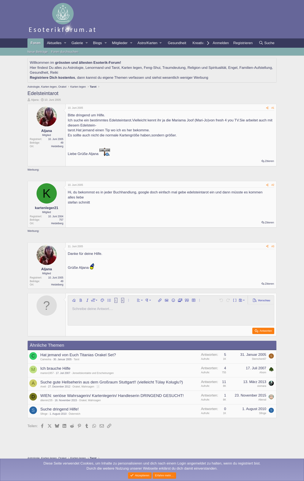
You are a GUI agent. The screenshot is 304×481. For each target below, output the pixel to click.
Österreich (74, 413)
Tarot (115, 68)
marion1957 (47, 373)
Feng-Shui (152, 68)
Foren (36, 43)
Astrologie (76, 68)
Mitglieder (120, 43)
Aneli (43, 386)
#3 (272, 246)
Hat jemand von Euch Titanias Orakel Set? (78, 355)
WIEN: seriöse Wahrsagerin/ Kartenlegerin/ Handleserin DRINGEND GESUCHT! (112, 395)
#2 (272, 184)
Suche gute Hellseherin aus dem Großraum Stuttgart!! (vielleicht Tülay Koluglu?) (111, 382)
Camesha (45, 359)
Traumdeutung (174, 68)
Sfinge (44, 413)
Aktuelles (54, 43)
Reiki (54, 73)
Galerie (77, 43)
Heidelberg (57, 146)
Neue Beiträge (37, 51)
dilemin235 (46, 400)
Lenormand (95, 68)
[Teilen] (267, 108)
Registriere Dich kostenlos (52, 78)
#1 (272, 107)
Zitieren (269, 161)
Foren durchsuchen (64, 51)
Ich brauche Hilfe (55, 368)
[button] (65, 43)
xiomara (261, 386)
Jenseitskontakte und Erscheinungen (93, 373)
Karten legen (131, 68)
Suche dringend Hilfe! (59, 409)
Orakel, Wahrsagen (83, 386)
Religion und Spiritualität (206, 68)
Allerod (262, 399)
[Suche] (266, 43)
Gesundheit (177, 43)
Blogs (97, 43)
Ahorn (262, 372)
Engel (232, 68)
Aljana (35, 99)
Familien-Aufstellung (255, 68)
